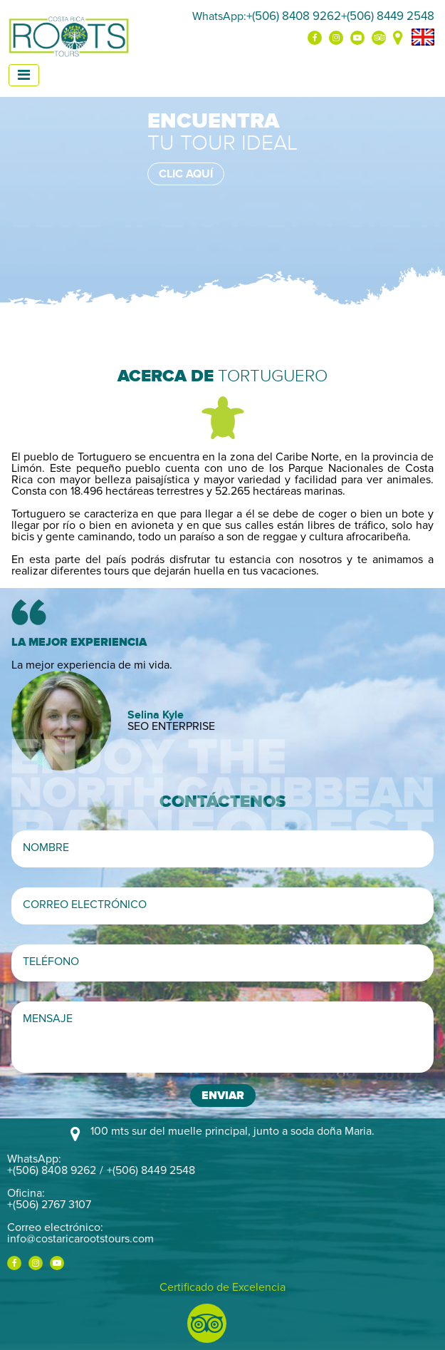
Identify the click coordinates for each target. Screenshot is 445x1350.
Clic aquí (186, 174)
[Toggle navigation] (24, 75)
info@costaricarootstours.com (80, 1239)
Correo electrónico (85, 904)
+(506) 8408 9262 (293, 16)
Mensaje (48, 1018)
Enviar (222, 1095)
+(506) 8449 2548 (387, 16)
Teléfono (51, 961)
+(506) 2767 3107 (49, 1204)
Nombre (46, 847)
